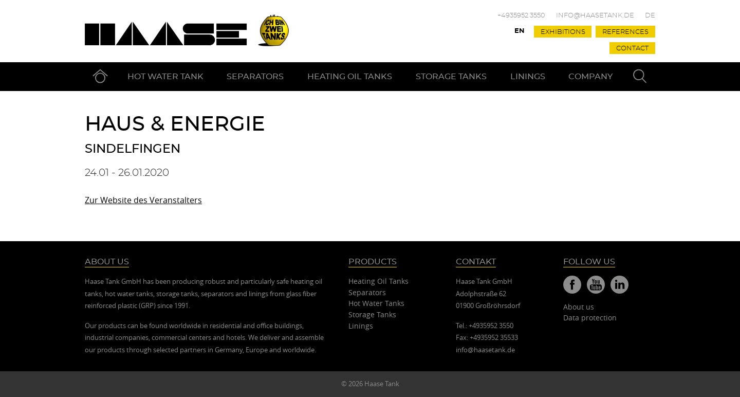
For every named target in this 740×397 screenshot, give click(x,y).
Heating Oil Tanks (349, 77)
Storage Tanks (451, 77)
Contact (632, 48)
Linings (527, 77)
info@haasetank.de (595, 15)
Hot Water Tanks (376, 303)
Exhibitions (563, 32)
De (650, 15)
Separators (255, 77)
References (625, 32)
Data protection (590, 317)
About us (578, 307)
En (519, 31)
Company (590, 77)
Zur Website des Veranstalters (143, 200)
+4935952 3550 (521, 15)
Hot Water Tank (165, 77)
